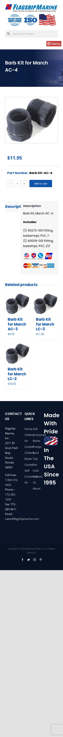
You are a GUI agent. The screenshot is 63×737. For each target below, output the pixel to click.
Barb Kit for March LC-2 (17, 374)
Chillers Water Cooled (27, 459)
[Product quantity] (17, 183)
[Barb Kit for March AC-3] (17, 304)
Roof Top (35, 456)
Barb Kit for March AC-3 (17, 324)
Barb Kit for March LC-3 (45, 324)
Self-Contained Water (35, 435)
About (35, 488)
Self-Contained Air (27, 476)
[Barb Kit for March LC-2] (17, 354)
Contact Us (35, 479)
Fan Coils (35, 467)
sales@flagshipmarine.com (22, 519)
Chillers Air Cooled (27, 441)
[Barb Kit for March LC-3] (45, 304)
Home (27, 429)
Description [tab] (12, 206)
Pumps (35, 447)
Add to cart (40, 183)
